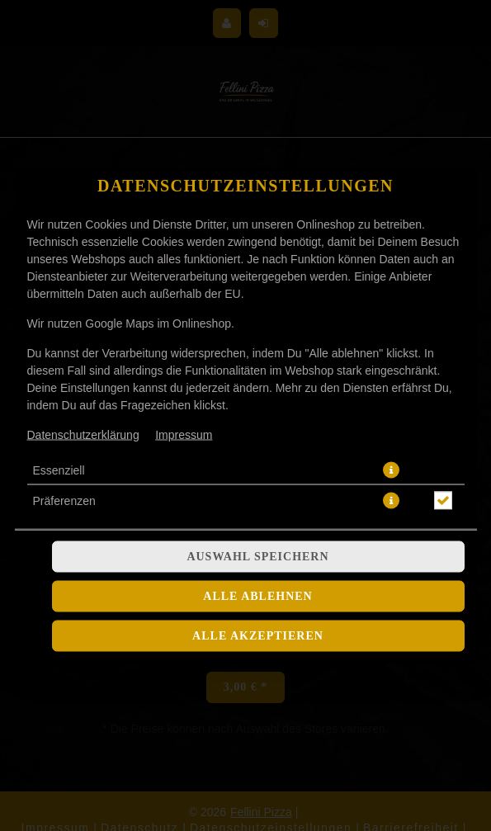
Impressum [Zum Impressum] (183, 306)
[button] (391, 341)
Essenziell (59, 341)
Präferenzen (64, 372)
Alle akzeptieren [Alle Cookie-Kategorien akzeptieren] (257, 507)
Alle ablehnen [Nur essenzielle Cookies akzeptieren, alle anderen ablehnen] (257, 467)
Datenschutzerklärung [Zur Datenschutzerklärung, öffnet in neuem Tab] (83, 306)
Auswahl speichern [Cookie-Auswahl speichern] (257, 428)
